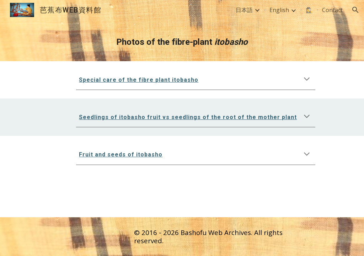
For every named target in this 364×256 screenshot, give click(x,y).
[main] (182, 40)
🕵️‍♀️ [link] (309, 10)
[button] (355, 9)
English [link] (279, 10)
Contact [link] (332, 10)
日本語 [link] (244, 10)
